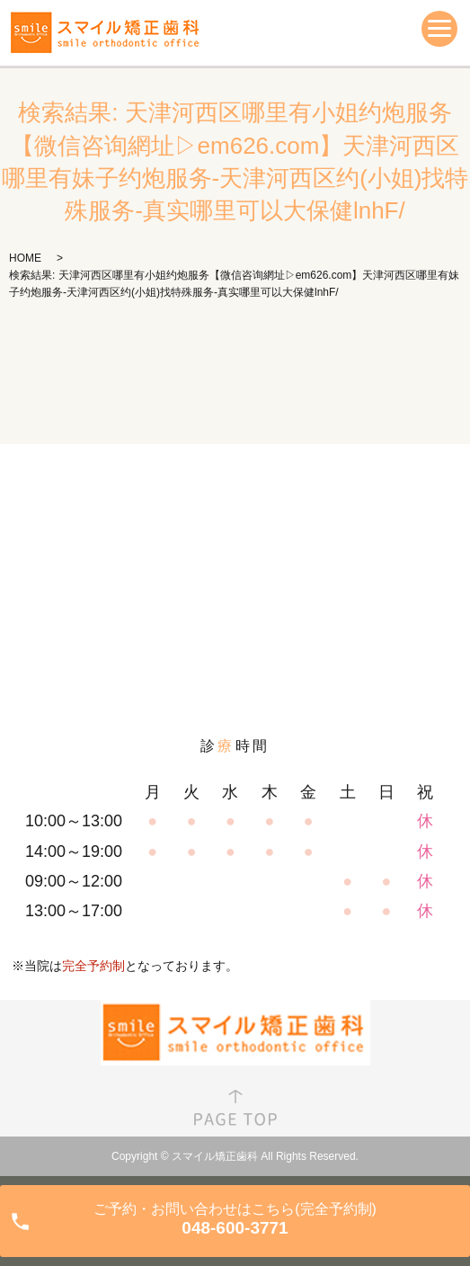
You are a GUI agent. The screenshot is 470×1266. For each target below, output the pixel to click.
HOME (25, 258)
